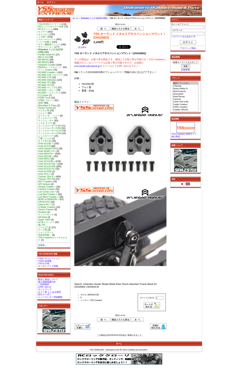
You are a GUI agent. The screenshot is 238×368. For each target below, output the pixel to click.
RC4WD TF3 (44, 85)
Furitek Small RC (46, 54)
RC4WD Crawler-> (47, 72)
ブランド (176, 78)
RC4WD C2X (44, 77)
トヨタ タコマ (45, 123)
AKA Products (185, 91)
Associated (185, 94)
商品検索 (176, 57)
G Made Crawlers (46, 207)
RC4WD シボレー (47, 90)
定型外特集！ (44, 235)
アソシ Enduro (45, 70)
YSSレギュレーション (49, 258)
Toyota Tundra (45, 108)
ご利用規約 (43, 284)
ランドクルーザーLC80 (49, 133)
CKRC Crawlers (185, 107)
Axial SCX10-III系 (46, 166)
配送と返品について (48, 279)
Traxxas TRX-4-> (46, 176)
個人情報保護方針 (47, 282)
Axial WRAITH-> (46, 153)
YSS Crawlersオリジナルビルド (52, 238)
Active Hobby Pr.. (185, 88)
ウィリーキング (46, 214)
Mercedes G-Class (47, 105)
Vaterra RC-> (44, 204)
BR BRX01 (43, 59)
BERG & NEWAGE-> (48, 199)
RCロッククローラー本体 (50, 26)
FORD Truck (44, 97)
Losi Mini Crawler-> (47, 194)
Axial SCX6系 (45, 171)
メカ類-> (42, 36)
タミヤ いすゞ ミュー (48, 115)
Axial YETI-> (44, 174)
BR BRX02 (43, 62)
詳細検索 (185, 69)
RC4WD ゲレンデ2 (47, 87)
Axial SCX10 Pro (46, 169)
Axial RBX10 (44, 158)
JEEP (41, 103)
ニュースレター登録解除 (50, 297)
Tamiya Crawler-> (46, 186)
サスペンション (46, 47)
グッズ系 (42, 230)
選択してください (185, 83)
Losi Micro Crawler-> (48, 197)
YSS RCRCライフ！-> (49, 24)
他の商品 (175, 136)
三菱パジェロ (44, 138)
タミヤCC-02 (44, 141)
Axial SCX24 (44, 146)
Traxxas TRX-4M (46, 179)
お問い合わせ (44, 287)
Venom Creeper (46, 209)
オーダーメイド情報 (48, 266)
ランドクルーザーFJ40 (49, 126)
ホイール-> (43, 34)
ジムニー (42, 113)
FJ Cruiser (43, 95)
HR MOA (42, 217)
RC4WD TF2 (44, 82)
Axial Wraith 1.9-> (47, 151)
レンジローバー (46, 136)
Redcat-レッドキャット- (50, 67)
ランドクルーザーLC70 (49, 131)
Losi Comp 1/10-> (47, 191)
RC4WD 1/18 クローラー (50, 75)
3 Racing (185, 86)
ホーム (40, 2)
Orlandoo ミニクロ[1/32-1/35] (94, 18)
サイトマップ (44, 289)
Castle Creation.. (185, 104)
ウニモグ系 (43, 110)
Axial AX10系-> (45, 143)
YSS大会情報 (44, 261)
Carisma (185, 99)
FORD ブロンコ (46, 100)
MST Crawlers (45, 181)
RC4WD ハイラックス (49, 92)
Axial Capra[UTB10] (48, 148)
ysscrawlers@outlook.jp (87, 66)
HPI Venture (44, 184)
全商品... (42, 245)
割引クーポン (44, 294)
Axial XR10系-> (45, 156)
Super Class (44, 219)
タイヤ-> (42, 31)
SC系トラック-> (46, 222)
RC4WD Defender (47, 80)
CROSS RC (44, 202)
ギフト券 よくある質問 (49, 292)
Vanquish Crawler (47, 65)
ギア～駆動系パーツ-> (49, 44)
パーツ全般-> (44, 42)
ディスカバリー (46, 118)
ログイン (51, 2)
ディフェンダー (46, 120)
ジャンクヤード (46, 232)
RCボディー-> (45, 29)
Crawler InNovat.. (185, 109)
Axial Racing (185, 96)
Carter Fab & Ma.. (185, 101)
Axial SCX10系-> (46, 161)
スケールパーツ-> (47, 39)
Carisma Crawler (46, 189)
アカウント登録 (188, 48)
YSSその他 (43, 263)
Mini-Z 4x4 (43, 57)
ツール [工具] (44, 227)
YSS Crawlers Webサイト (184, 134)
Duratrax (42, 212)
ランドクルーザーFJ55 (49, 128)
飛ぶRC (42, 225)
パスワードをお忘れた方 (183, 36)
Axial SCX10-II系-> (47, 164)
